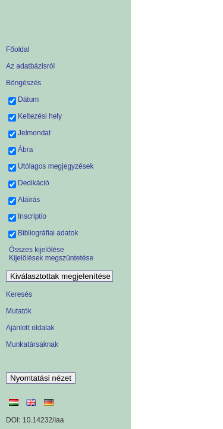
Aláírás (29, 199)
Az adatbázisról (30, 66)
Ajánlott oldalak (30, 328)
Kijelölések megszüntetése (51, 258)
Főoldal (17, 49)
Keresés (19, 294)
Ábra (25, 149)
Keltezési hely (40, 116)
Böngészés (23, 83)
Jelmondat (34, 133)
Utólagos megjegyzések (55, 166)
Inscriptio (32, 216)
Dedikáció (33, 183)
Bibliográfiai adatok (48, 233)
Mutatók (19, 311)
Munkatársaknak (32, 344)
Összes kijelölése (36, 249)
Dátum (28, 99)
